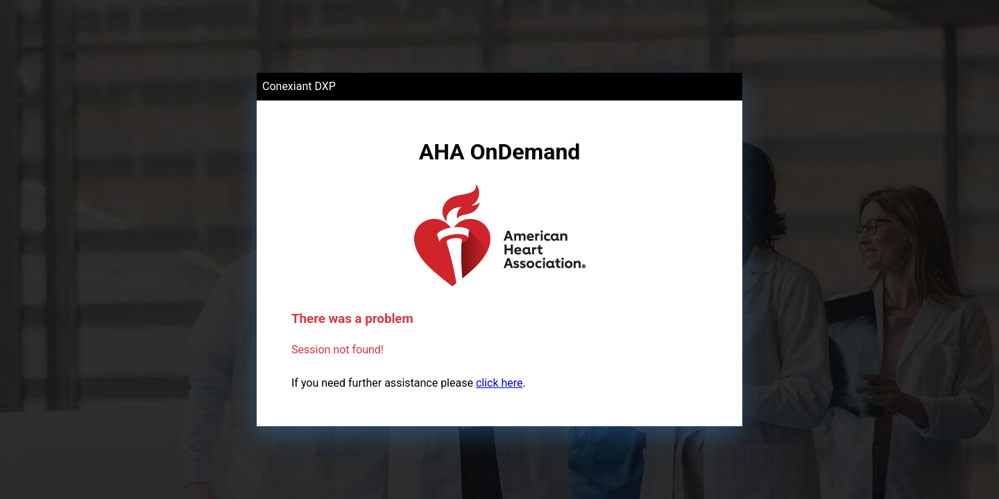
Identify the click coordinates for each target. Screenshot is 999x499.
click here (499, 382)
